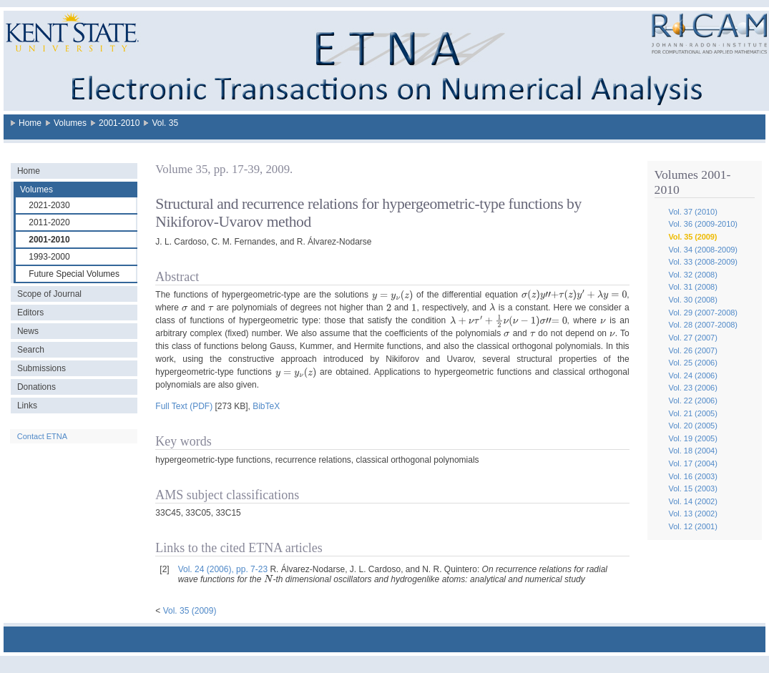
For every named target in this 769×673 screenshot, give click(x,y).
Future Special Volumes (74, 274)
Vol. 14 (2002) (692, 501)
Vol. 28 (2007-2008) (703, 324)
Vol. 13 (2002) (692, 513)
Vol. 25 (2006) (692, 362)
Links (27, 406)
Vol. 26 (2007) (692, 350)
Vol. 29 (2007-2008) (703, 312)
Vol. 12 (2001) (692, 526)
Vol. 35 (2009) (692, 236)
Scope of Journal (49, 294)
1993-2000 (49, 257)
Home (30, 123)
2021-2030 (49, 205)
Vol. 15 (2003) (692, 488)
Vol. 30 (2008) (692, 299)
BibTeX (266, 406)
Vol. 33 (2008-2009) (703, 261)
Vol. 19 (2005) (692, 438)
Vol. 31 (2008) (692, 287)
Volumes (70, 123)
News (28, 331)
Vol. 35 (165, 123)
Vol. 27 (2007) (692, 337)
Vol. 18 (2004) (692, 450)
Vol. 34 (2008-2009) (703, 249)
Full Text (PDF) (183, 406)
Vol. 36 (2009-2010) (703, 224)
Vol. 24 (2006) (692, 375)
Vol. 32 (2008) (692, 274)
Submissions (41, 368)
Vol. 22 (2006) (692, 400)
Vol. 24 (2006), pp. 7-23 (223, 569)
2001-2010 (119, 123)
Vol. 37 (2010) (692, 211)
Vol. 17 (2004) (692, 463)
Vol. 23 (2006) (692, 387)
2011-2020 (49, 222)
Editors (30, 313)
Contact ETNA (42, 436)
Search (30, 350)
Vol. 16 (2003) (692, 476)
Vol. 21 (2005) (692, 413)
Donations (36, 387)
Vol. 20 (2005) (692, 425)
